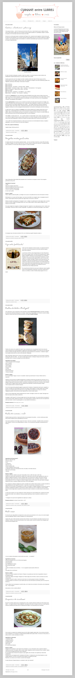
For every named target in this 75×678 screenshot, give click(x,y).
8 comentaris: (17, 236)
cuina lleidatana (62, 117)
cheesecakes (19, 505)
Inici (28, 669)
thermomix (67, 133)
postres (20, 407)
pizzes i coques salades (62, 130)
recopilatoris (64, 131)
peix (54, 130)
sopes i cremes (64, 132)
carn (57, 110)
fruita (22, 505)
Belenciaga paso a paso (19, 402)
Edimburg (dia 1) (15, 127)
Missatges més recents (10, 669)
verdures (22, 238)
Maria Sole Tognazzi (26, 250)
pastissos (25, 505)
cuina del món (16, 407)
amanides (16, 666)
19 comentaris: (17, 405)
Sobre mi (50, 21)
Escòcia (30, 31)
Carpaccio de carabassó (15, 599)
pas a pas (58, 127)
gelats (55, 124)
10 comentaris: (17, 591)
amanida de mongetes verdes (34, 179)
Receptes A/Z (31, 21)
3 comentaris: (17, 300)
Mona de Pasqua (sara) (59, 27)
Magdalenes (56, 125)
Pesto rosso (10, 511)
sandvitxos (57, 132)
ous (59, 126)
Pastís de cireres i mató (15, 413)
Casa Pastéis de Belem (44, 355)
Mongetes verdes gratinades (17, 138)
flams (67, 121)
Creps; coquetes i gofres (58, 114)
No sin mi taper (22, 312)
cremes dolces (65, 113)
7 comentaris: (17, 664)
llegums (62, 124)
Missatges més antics (45, 669)
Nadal (55, 126)
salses (20, 593)
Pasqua (63, 127)
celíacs (20, 238)
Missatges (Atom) (14, 671)
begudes (61, 109)
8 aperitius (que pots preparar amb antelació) (64, 66)
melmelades (62, 125)
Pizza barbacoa (63, 91)
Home (24, 21)
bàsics (57, 109)
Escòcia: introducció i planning (18, 27)
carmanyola (16, 238)
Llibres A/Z (38, 21)
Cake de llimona (63, 98)
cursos (65, 120)
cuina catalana (58, 115)
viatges (15, 132)
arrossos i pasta (66, 107)
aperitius (58, 107)
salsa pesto (26, 515)
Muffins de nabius (63, 71)
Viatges (44, 21)
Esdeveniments (61, 121)
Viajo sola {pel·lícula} (14, 244)
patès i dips (65, 128)
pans (69, 126)
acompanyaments (58, 106)
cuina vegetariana (21, 666)
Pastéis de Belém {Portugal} (17, 308)
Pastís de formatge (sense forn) (63, 86)
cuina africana (67, 114)
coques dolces (57, 113)
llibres (67, 124)
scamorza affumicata (9, 189)
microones (67, 125)
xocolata (56, 136)
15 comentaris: (17, 503)
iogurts (58, 124)
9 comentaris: (17, 130)
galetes (65, 123)
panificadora (63, 126)
